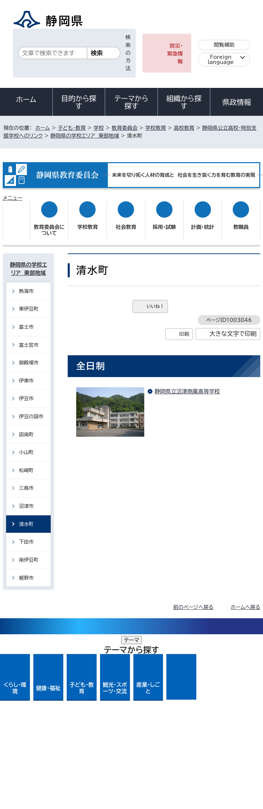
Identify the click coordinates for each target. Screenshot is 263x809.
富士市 (26, 320)
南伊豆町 (29, 553)
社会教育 (126, 220)
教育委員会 (124, 127)
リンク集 (179, 742)
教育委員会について (49, 223)
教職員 (241, 220)
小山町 (26, 445)
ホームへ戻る (245, 600)
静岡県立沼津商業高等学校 (187, 385)
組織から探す (184, 102)
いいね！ (155, 299)
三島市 (26, 481)
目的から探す (79, 102)
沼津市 (26, 499)
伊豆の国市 (31, 410)
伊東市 (26, 374)
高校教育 (184, 127)
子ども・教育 (71, 127)
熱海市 (26, 284)
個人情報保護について (110, 734)
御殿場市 (29, 356)
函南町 (26, 427)
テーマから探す (131, 102)
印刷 (184, 327)
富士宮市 (29, 338)
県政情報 (236, 102)
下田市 (26, 535)
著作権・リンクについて (35, 734)
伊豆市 (26, 391)
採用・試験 (164, 220)
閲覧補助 (224, 44)
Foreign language (221, 60)
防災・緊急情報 (175, 53)
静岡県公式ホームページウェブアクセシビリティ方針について (77, 742)
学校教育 (155, 127)
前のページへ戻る (193, 600)
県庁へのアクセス (229, 693)
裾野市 (26, 571)
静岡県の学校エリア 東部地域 (84, 135)
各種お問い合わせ (169, 693)
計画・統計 (202, 220)
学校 (99, 127)
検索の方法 (128, 53)
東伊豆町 (29, 302)
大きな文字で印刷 (233, 327)
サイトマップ (22, 750)
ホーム (26, 99)
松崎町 (26, 463)
